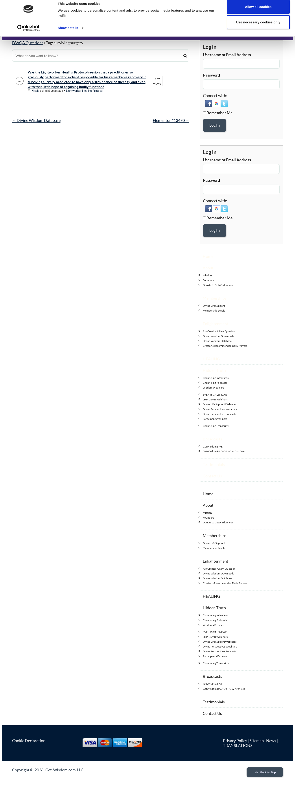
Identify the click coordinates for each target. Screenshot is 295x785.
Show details (68, 33)
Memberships (215, 298)
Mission (207, 275)
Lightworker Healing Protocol (84, 90)
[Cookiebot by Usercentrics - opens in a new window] (28, 33)
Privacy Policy (235, 740)
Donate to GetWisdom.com (218, 285)
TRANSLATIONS (238, 745)
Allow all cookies (258, 12)
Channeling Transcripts (216, 425)
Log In (214, 125)
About (208, 267)
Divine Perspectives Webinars (220, 409)
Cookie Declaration (28, 740)
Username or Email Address (227, 54)
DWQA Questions (27, 42)
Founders (208, 280)
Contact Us (212, 475)
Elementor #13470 (171, 120)
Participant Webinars (215, 418)
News (271, 740)
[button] (209, 105)
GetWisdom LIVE (213, 446)
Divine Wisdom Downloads (218, 336)
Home (208, 256)
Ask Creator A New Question (219, 331)
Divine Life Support (214, 305)
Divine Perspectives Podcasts (219, 414)
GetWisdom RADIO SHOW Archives (224, 451)
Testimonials (214, 464)
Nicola (33, 90)
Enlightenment (215, 323)
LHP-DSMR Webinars (215, 399)
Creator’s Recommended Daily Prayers (225, 345)
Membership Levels (214, 310)
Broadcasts (212, 439)
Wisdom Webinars (213, 387)
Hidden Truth (214, 370)
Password (211, 75)
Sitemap (256, 740)
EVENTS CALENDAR (215, 394)
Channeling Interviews (216, 378)
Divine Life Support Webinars (219, 404)
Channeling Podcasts (215, 382)
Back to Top (265, 772)
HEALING (211, 358)
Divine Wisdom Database (36, 120)
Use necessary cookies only (258, 28)
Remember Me (219, 112)
